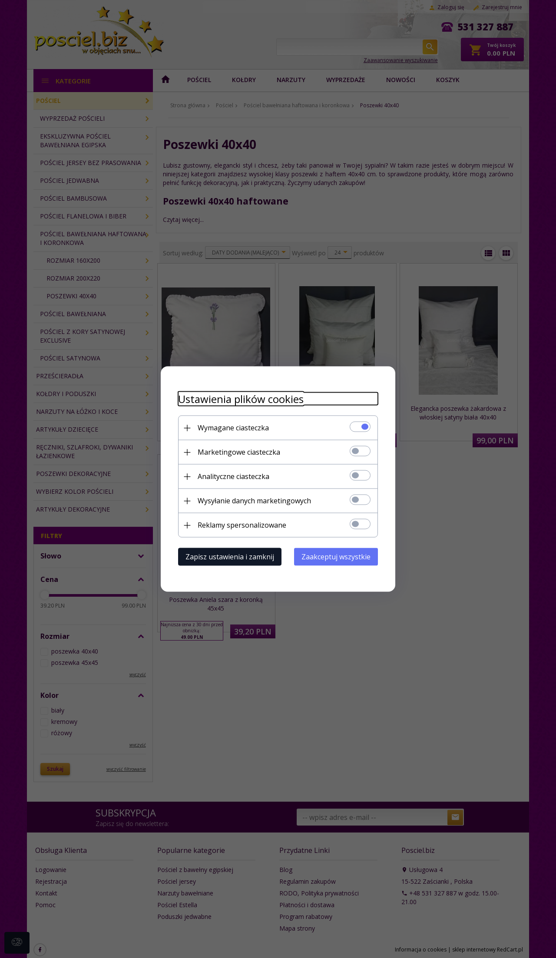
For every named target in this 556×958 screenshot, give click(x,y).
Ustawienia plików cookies (241, 399)
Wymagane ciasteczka (233, 428)
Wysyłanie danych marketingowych (254, 500)
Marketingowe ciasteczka (239, 452)
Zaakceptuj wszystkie (336, 557)
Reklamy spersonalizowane (242, 525)
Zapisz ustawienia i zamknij (229, 557)
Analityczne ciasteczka (233, 476)
